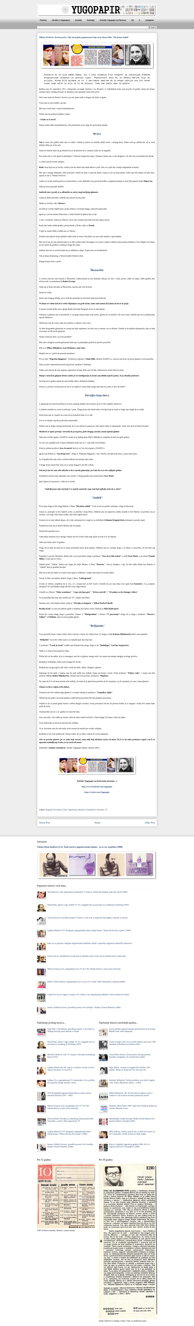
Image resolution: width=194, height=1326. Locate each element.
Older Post (150, 822)
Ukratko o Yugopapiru (61, 20)
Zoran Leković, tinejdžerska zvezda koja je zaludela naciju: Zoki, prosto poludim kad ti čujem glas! (86, 956)
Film (65, 810)
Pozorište (100, 810)
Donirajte (91, 20)
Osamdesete (91, 810)
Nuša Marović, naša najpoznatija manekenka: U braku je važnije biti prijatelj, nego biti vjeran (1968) (87, 892)
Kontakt (78, 20)
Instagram (150, 20)
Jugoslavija (72, 810)
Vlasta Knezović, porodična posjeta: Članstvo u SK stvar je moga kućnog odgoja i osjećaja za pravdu (87, 918)
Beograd (48, 810)
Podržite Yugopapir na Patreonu (113, 20)
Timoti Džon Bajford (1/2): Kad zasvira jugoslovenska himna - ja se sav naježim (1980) (80, 847)
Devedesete (57, 810)
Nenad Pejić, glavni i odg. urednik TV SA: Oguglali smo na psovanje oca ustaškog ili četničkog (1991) (88, 905)
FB (132, 20)
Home (97, 822)
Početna (43, 20)
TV (106, 810)
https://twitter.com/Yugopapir (97, 792)
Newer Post (44, 822)
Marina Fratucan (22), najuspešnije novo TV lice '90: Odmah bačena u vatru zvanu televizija (84, 969)
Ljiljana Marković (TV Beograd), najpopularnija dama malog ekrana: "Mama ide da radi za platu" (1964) (89, 930)
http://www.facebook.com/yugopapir (97, 787)
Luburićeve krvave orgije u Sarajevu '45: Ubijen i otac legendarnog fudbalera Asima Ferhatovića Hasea (88, 994)
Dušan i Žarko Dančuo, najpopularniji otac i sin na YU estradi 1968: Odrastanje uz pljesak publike (86, 982)
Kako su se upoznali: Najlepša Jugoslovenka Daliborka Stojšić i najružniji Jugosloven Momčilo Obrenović (89, 943)
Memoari (81, 810)
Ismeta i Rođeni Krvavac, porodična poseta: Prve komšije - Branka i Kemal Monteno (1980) (84, 1007)
